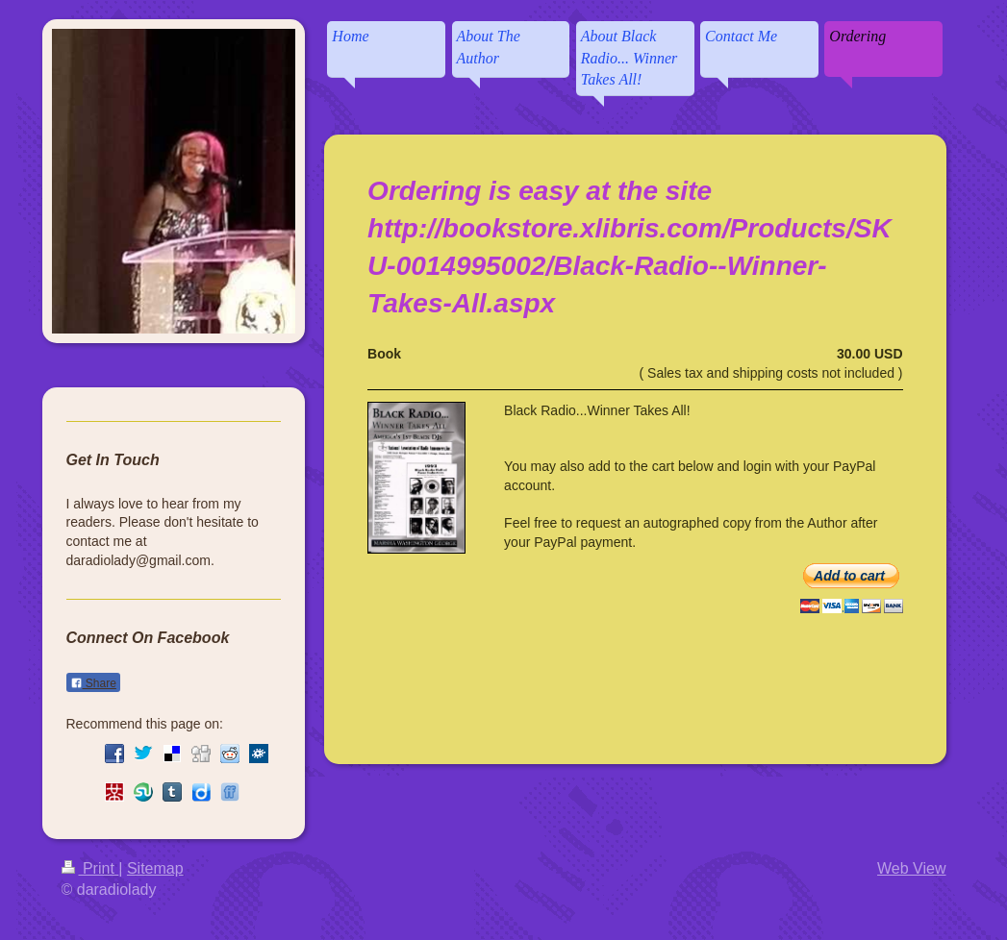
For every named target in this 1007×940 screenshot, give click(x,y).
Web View (911, 868)
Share (93, 683)
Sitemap (155, 868)
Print (90, 868)
